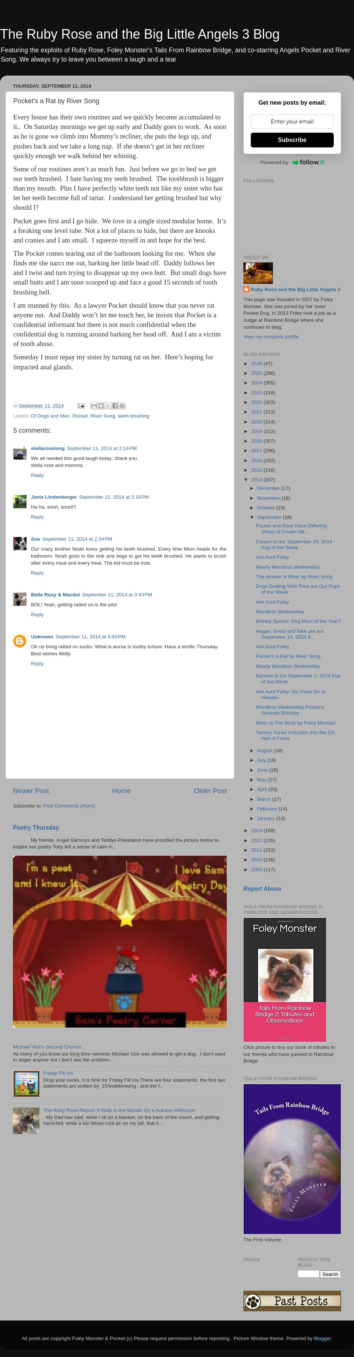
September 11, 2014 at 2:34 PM (77, 539)
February (267, 809)
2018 (257, 441)
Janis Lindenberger (54, 497)
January (266, 818)
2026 (257, 363)
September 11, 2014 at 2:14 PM (102, 448)
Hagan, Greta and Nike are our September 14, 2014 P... (290, 634)
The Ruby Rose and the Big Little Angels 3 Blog (140, 34)
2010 (257, 859)
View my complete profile (271, 336)
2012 (257, 840)
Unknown (42, 636)
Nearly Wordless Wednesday (288, 567)
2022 (257, 402)
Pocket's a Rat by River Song (288, 656)
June (263, 770)
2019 (257, 431)
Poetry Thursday (36, 827)
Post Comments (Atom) (69, 806)
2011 (257, 850)
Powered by (292, 162)
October (266, 507)
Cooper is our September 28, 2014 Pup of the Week (294, 544)
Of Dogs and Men (50, 416)
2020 (257, 422)
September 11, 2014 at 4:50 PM (91, 636)
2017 (257, 450)
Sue (35, 539)
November (269, 498)
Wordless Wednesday (280, 611)
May (262, 779)
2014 (257, 479)
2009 (257, 869)
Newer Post (31, 791)
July (262, 760)
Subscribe (292, 140)
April (262, 789)
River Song (102, 416)
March (264, 799)
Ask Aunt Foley (272, 557)
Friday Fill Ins (58, 1073)
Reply (37, 475)
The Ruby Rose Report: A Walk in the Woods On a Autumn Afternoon (119, 1110)
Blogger (322, 1338)
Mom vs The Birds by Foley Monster (296, 723)
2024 (257, 383)
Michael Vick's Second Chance (47, 1047)
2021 (257, 412)
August (265, 750)
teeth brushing (134, 416)
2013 (257, 830)
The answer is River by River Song (294, 576)
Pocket (80, 416)
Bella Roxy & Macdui (55, 594)
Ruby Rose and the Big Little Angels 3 (295, 289)
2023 (257, 392)
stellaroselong (48, 448)
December (269, 488)
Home (121, 791)
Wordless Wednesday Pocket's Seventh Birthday (290, 710)
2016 (257, 460)
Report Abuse (262, 889)
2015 (257, 470)
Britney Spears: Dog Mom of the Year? (298, 621)
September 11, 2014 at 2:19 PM (114, 497)
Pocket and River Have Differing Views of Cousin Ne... (291, 528)
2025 (257, 373)
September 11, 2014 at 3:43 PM (117, 594)
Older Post (210, 791)
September (270, 517)
